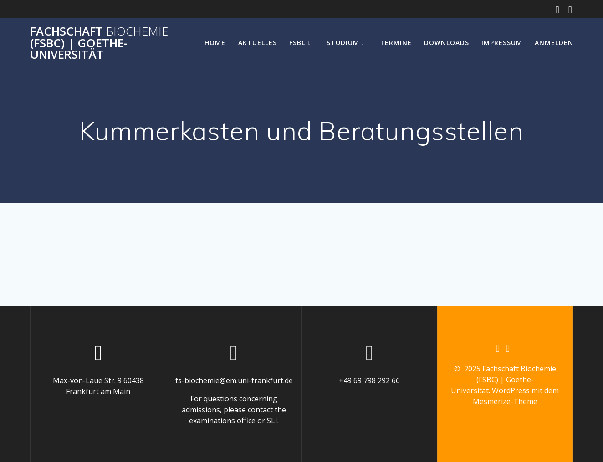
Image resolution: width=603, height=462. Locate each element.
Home (214, 42)
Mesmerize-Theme (505, 401)
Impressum (501, 42)
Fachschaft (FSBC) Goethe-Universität (99, 43)
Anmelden (554, 42)
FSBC (297, 42)
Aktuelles (257, 42)
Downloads (446, 42)
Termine (396, 42)
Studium (343, 42)
